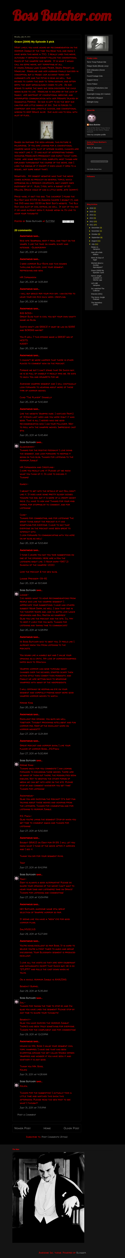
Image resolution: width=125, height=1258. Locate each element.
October (95, 234)
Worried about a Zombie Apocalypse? (97, 265)
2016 (92, 208)
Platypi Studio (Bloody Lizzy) (97, 66)
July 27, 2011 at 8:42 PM (33, 867)
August (94, 241)
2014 (92, 215)
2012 (92, 221)
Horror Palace (92, 84)
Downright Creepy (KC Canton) (98, 94)
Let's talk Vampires (95, 284)
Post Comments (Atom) (55, 1136)
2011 (92, 225)
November (96, 231)
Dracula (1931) (96, 294)
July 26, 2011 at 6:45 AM (34, 435)
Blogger (81, 1252)
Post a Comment (26, 1114)
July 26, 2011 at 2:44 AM (33, 252)
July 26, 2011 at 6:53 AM (34, 543)
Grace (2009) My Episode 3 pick (97, 272)
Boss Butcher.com (61, 15)
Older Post (71, 1128)
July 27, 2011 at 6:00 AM (34, 753)
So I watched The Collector (97, 290)
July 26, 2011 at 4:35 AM (33, 348)
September (96, 237)
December (96, 228)
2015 (92, 211)
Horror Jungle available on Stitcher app (96, 278)
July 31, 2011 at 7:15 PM (33, 1107)
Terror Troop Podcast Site (96, 62)
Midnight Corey (92, 102)
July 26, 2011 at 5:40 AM (34, 402)
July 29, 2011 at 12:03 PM (34, 1034)
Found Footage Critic (95, 76)
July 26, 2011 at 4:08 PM (34, 630)
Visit (94, 169)
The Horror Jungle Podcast (98, 298)
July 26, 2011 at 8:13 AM (33, 583)
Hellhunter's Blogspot (95, 98)
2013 (92, 218)
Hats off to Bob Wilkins (96, 253)
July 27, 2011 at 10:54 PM (34, 897)
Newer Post (22, 1128)
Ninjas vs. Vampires (95, 248)
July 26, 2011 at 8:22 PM (33, 707)
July (93, 244)
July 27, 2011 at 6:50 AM (34, 830)
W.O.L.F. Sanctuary (94, 148)
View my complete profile (96, 135)
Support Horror (92, 80)
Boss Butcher (28, 442)
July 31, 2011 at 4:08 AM (33, 1074)
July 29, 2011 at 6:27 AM (33, 933)
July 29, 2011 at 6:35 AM (34, 991)
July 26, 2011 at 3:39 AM (33, 301)
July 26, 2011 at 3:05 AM (34, 281)
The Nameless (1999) (96, 304)
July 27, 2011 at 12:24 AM (34, 733)
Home (47, 1128)
